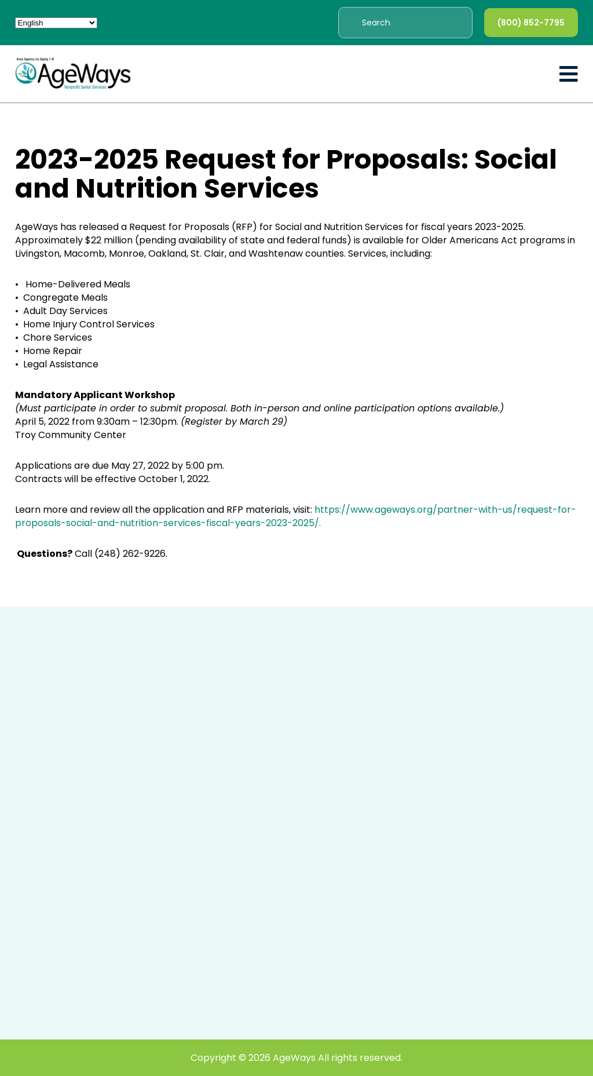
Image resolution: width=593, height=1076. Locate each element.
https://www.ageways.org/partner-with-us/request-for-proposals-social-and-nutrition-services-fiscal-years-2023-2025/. (295, 516)
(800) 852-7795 (531, 22)
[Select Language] (56, 22)
